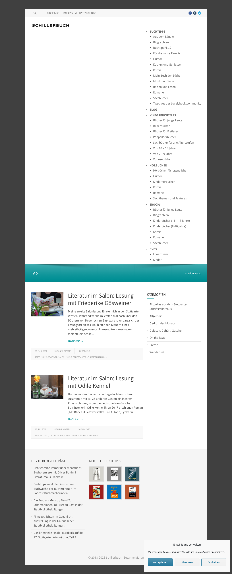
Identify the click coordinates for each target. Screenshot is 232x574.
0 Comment (84, 351)
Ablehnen (187, 562)
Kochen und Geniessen (167, 64)
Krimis (157, 70)
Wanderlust (157, 352)
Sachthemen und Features (170, 198)
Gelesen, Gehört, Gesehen (166, 330)
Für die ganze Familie (167, 53)
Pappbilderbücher (164, 137)
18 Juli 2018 (40, 429)
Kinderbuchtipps (163, 115)
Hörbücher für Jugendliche (170, 170)
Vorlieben (214, 562)
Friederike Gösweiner (46, 357)
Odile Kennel (41, 435)
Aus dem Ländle (163, 36)
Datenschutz (87, 13)
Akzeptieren (160, 562)
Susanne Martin (63, 351)
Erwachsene (161, 254)
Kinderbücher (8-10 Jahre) (169, 226)
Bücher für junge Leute (167, 120)
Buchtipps (157, 31)
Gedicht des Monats (162, 323)
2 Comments (84, 429)
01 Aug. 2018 (41, 351)
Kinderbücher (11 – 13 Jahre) (171, 220)
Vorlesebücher (162, 159)
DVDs (153, 249)
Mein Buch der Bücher (167, 75)
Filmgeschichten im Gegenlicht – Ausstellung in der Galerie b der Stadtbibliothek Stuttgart (54, 521)
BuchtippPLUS (162, 47)
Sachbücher (160, 98)
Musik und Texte (163, 81)
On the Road (157, 337)
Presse (154, 345)
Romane (158, 92)
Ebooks (155, 204)
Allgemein (156, 316)
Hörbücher (158, 165)
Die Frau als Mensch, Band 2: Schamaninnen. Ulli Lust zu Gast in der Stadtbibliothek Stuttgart (58, 505)
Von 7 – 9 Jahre (162, 154)
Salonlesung (65, 357)
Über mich (54, 13)
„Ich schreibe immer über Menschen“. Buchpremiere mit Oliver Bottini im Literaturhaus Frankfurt (58, 472)
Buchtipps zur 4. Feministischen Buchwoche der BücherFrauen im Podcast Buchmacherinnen (55, 489)
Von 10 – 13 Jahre (164, 148)
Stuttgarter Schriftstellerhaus (90, 357)
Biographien (161, 42)
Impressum (70, 13)
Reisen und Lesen (164, 87)
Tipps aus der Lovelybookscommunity (177, 103)
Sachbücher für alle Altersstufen (173, 142)
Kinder (157, 260)
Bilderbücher (161, 126)
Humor (157, 59)
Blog (153, 109)
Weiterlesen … (75, 340)
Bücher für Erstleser (165, 131)
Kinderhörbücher (164, 181)
